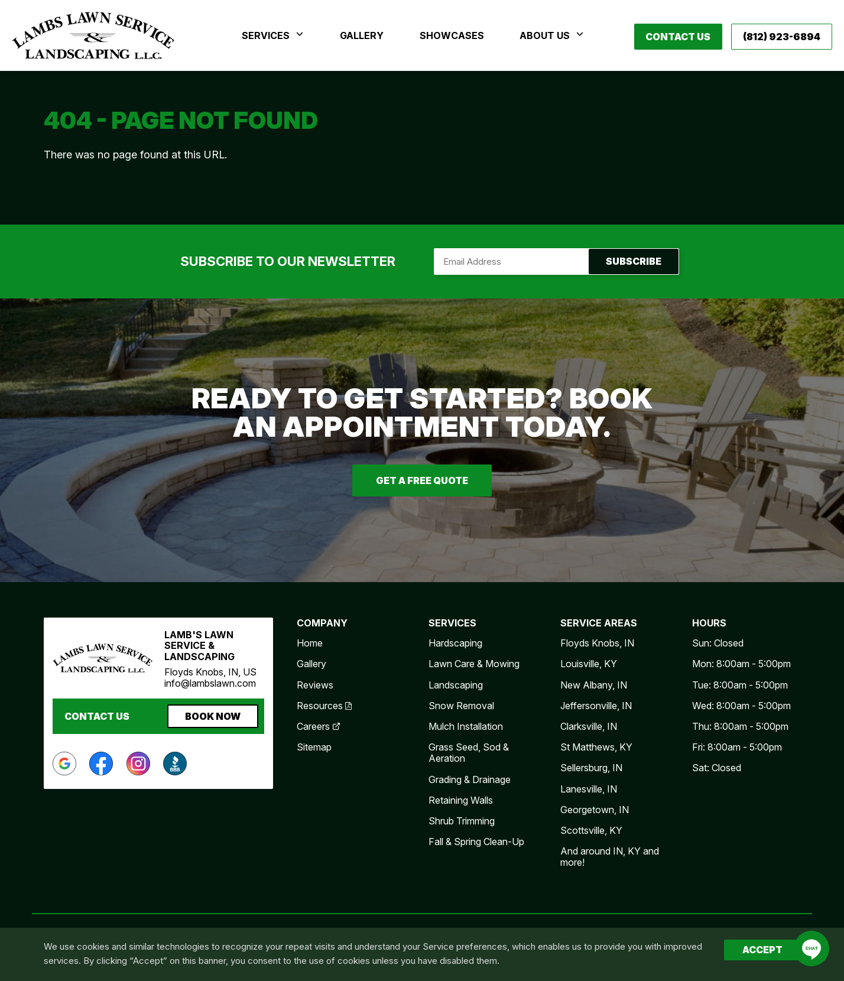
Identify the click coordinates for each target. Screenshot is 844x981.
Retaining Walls (461, 800)
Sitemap (314, 747)
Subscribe (556, 261)
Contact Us (677, 37)
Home (310, 643)
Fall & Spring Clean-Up (476, 841)
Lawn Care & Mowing (474, 664)
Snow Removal (461, 706)
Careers (318, 726)
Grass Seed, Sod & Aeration (469, 752)
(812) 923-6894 (781, 37)
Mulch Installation (466, 726)
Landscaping (456, 685)
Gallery (311, 664)
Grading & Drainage (470, 779)
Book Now (213, 716)
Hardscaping (455, 643)
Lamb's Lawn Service (93, 35)
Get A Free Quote (422, 480)
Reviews (315, 685)
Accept (762, 950)
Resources (324, 706)
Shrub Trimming (462, 821)
